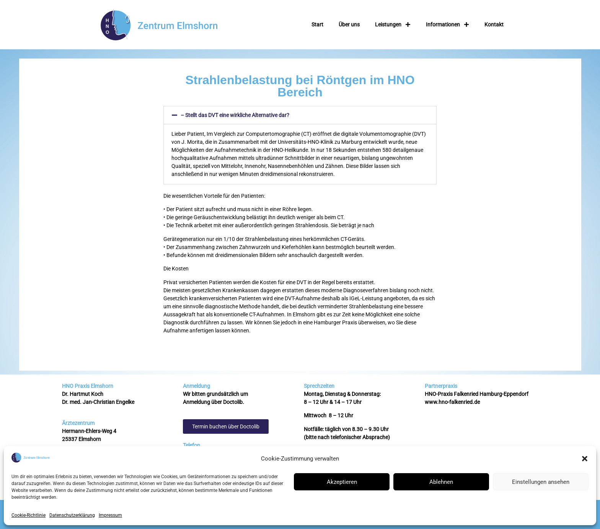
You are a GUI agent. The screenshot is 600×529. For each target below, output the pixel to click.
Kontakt (494, 24)
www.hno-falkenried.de (452, 402)
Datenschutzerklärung (72, 515)
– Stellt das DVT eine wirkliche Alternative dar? (235, 115)
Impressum (110, 515)
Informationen (447, 24)
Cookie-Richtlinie (28, 515)
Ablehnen (441, 482)
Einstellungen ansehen (540, 482)
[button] (585, 458)
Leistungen (393, 24)
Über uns (349, 24)
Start (317, 24)
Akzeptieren (342, 482)
